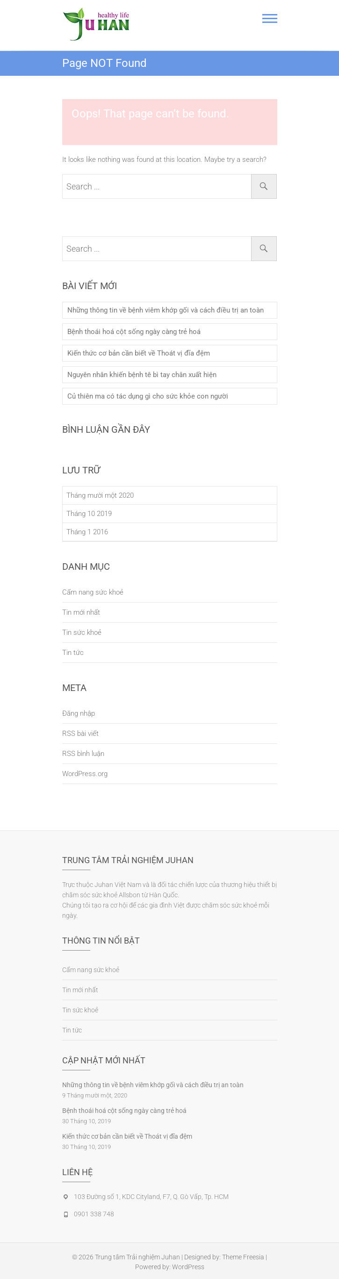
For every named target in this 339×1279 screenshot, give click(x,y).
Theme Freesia (243, 1257)
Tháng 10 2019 (89, 513)
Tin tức (73, 652)
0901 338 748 (94, 1214)
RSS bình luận (83, 753)
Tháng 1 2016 (87, 532)
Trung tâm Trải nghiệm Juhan (137, 1257)
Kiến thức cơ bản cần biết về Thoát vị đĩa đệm (138, 353)
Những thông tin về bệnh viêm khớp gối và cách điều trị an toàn (165, 310)
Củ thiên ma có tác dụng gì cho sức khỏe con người (147, 396)
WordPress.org (85, 774)
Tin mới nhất (81, 612)
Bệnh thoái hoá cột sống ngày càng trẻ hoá (134, 331)
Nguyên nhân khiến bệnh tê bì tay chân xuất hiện (141, 375)
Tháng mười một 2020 (100, 495)
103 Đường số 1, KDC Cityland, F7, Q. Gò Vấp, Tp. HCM (151, 1196)
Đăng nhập (78, 713)
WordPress (188, 1267)
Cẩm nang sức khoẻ (92, 592)
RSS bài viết (80, 733)
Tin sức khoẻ (81, 632)
